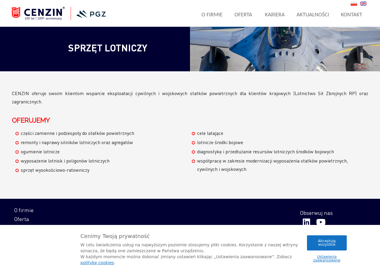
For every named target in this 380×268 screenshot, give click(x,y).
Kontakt (351, 14)
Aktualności (313, 14)
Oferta (243, 14)
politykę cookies (97, 262)
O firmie (212, 14)
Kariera (275, 14)
